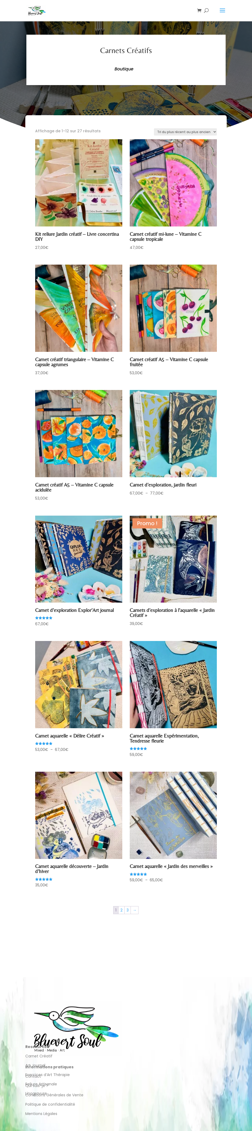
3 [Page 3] (128, 910)
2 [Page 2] (121, 910)
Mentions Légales (41, 1113)
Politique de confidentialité (50, 1104)
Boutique (124, 69)
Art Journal (35, 1065)
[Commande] (185, 132)
